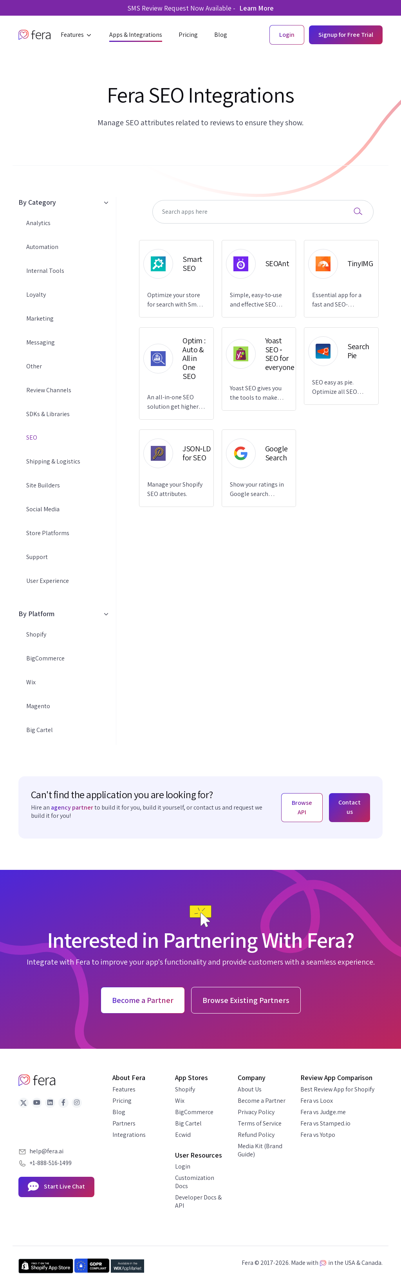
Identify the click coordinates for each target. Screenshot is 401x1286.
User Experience (47, 581)
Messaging (40, 342)
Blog (118, 1112)
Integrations (129, 1135)
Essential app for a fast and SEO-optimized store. (336, 300)
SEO (31, 437)
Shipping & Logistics (53, 461)
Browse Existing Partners (245, 1000)
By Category (63, 202)
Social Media (43, 509)
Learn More (256, 8)
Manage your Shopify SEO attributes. (174, 489)
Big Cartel (39, 730)
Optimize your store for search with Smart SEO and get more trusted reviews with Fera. (175, 300)
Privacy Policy (256, 1112)
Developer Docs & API (198, 1201)
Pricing (122, 1101)
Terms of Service (260, 1123)
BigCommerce (45, 658)
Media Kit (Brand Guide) (260, 1150)
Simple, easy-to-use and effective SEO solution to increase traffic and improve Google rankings (256, 300)
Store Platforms (47, 533)
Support (37, 557)
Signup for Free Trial (345, 35)
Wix (31, 682)
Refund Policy (256, 1135)
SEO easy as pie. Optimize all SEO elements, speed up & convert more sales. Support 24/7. (340, 387)
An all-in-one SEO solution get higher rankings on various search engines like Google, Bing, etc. (173, 402)
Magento (38, 706)
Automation (42, 247)
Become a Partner (261, 1101)
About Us (250, 1089)
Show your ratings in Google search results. (257, 489)
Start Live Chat (56, 1186)
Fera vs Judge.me (323, 1112)
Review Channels (48, 390)
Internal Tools (45, 271)
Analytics (38, 223)
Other (34, 366)
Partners (123, 1123)
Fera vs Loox (316, 1101)
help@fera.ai (46, 1151)
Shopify (36, 634)
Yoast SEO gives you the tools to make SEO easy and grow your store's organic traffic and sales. (256, 393)
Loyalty (36, 294)
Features (123, 1089)
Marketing (40, 318)
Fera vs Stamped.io (325, 1123)
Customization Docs (194, 1182)
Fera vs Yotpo (317, 1135)
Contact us (349, 807)
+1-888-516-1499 (50, 1163)
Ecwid (183, 1135)
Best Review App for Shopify (337, 1089)
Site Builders (43, 485)
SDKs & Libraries (48, 414)
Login (182, 1166)
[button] (76, 35)
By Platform (63, 613)
